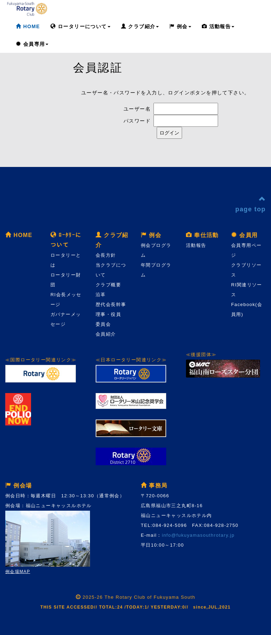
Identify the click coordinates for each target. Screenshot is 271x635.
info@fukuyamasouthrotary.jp (198, 535)
